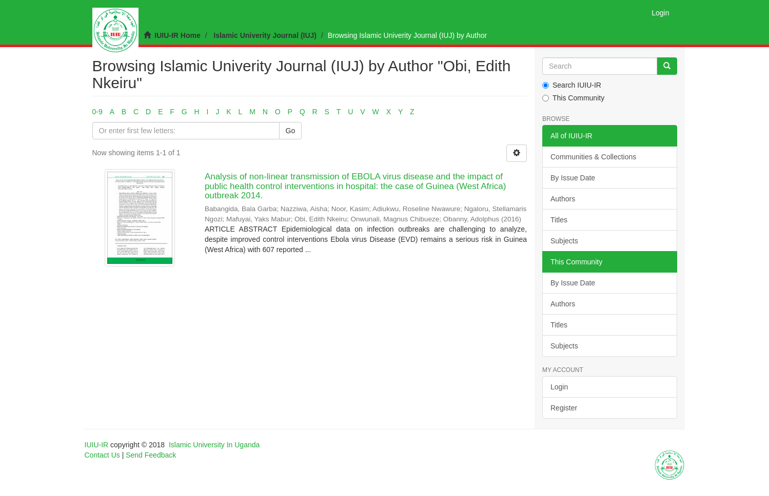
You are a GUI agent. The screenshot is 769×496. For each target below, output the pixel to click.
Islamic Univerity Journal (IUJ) (265, 35)
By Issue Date (572, 178)
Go (290, 131)
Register (563, 408)
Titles (558, 220)
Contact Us (102, 455)
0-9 (97, 112)
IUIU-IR (97, 445)
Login (559, 387)
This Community (573, 98)
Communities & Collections (593, 157)
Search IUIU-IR (571, 85)
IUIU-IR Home (177, 35)
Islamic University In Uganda (214, 445)
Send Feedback (151, 455)
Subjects (564, 241)
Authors (562, 199)
